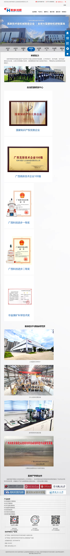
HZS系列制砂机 (8, 509)
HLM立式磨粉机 (8, 503)
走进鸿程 (34, 11)
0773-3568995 (35, 530)
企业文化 (16, 49)
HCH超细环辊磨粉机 (9, 507)
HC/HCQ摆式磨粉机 (9, 505)
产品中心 (40, 11)
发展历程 (23, 49)
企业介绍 (8, 49)
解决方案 (52, 11)
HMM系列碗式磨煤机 (9, 514)
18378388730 (40, 1)
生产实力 (47, 49)
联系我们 (64, 11)
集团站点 (59, 2)
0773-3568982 (55, 530)
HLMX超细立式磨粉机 (10, 501)
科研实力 (31, 49)
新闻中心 (46, 11)
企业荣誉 (39, 49)
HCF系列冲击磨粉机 (9, 512)
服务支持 (58, 11)
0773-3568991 (50, 1)
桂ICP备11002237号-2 (35, 553)
